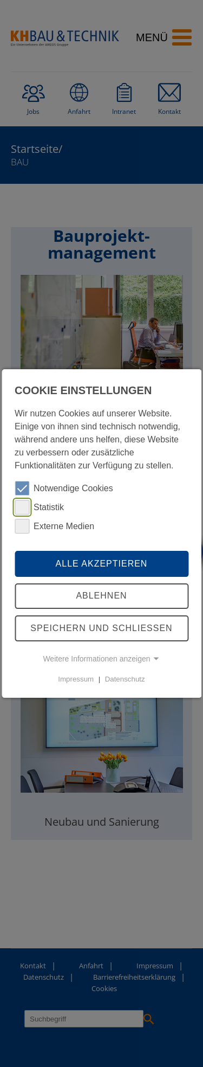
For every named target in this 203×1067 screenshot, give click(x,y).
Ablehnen (101, 596)
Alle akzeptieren (102, 563)
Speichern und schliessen (101, 628)
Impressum (76, 679)
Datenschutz (125, 679)
